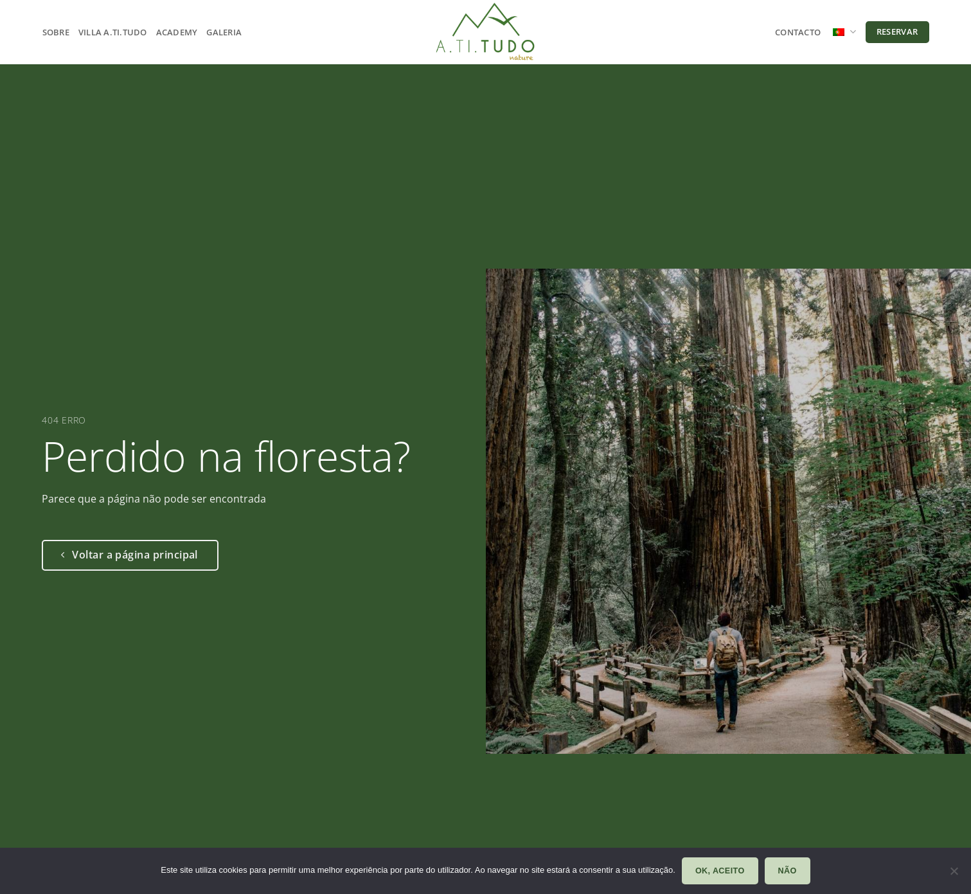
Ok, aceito (720, 870)
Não (787, 870)
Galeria (224, 32)
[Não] (953, 874)
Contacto (798, 32)
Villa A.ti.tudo (112, 32)
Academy (177, 32)
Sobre (55, 32)
